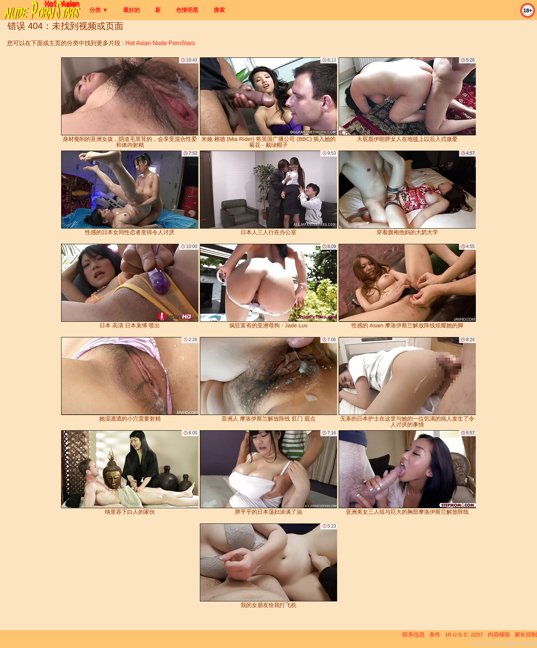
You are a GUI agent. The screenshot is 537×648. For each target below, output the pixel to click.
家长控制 (526, 634)
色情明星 (187, 10)
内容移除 (499, 634)
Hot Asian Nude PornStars (160, 43)
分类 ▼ (99, 10)
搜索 (219, 10)
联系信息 (413, 634)
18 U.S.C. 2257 (464, 634)
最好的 (131, 10)
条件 (434, 634)
